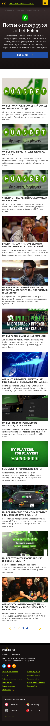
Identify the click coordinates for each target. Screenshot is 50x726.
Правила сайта (33, 679)
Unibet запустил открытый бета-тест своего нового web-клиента (24, 513)
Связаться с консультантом (21, 3)
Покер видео (7, 682)
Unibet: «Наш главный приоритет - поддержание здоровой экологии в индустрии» (25, 290)
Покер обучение (33, 672)
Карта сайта (32, 686)
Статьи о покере (33, 675)
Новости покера (8, 686)
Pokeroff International (10, 672)
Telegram (4, 666)
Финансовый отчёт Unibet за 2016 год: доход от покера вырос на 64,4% (24, 380)
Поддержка (6, 689)
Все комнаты (10, 717)
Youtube (9, 666)
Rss (14, 666)
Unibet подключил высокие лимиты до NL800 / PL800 (19, 424)
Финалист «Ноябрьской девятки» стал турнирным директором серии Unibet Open (24, 607)
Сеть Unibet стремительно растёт (22, 469)
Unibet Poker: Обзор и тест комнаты (24, 336)
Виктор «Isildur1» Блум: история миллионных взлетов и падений (22, 245)
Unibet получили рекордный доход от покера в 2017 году (24, 107)
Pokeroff (4, 3)
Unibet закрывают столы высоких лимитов (23, 153)
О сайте (5, 675)
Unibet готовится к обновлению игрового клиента (22, 559)
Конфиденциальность (36, 682)
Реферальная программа (12, 679)
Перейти (25, 55)
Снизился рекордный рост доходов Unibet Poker (24, 199)
